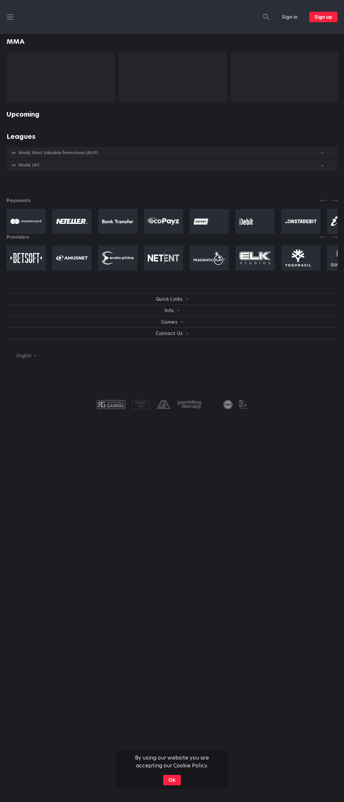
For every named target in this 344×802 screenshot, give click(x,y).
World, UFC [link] (29, 165)
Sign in (290, 17)
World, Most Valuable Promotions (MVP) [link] (58, 152)
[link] (227, 404)
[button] (172, 153)
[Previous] (323, 200)
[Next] (334, 200)
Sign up (323, 17)
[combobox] (22, 355)
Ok (172, 780)
